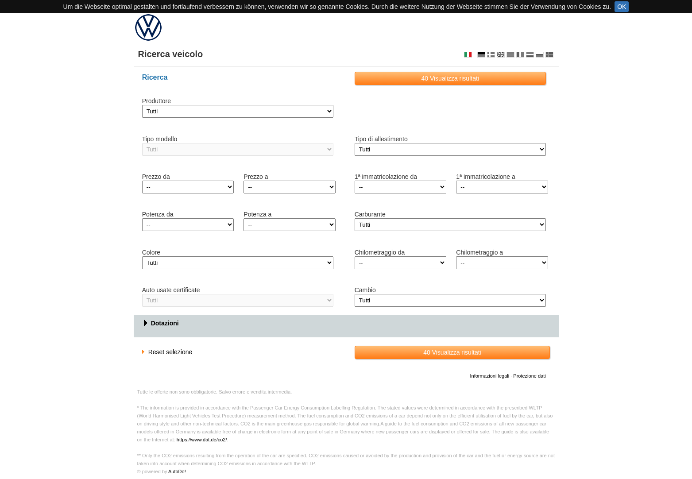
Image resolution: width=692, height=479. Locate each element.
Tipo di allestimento (381, 139)
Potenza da (158, 214)
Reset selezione (167, 351)
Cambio (365, 290)
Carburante (370, 214)
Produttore (156, 100)
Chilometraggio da (380, 252)
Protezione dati (529, 376)
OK (621, 6)
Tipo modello (160, 139)
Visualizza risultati (450, 78)
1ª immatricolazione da (386, 176)
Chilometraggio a (479, 252)
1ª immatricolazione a (485, 176)
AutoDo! (177, 471)
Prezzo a (256, 176)
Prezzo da (156, 176)
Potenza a (257, 214)
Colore (151, 252)
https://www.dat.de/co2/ (202, 439)
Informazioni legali (489, 376)
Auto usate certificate (171, 290)
